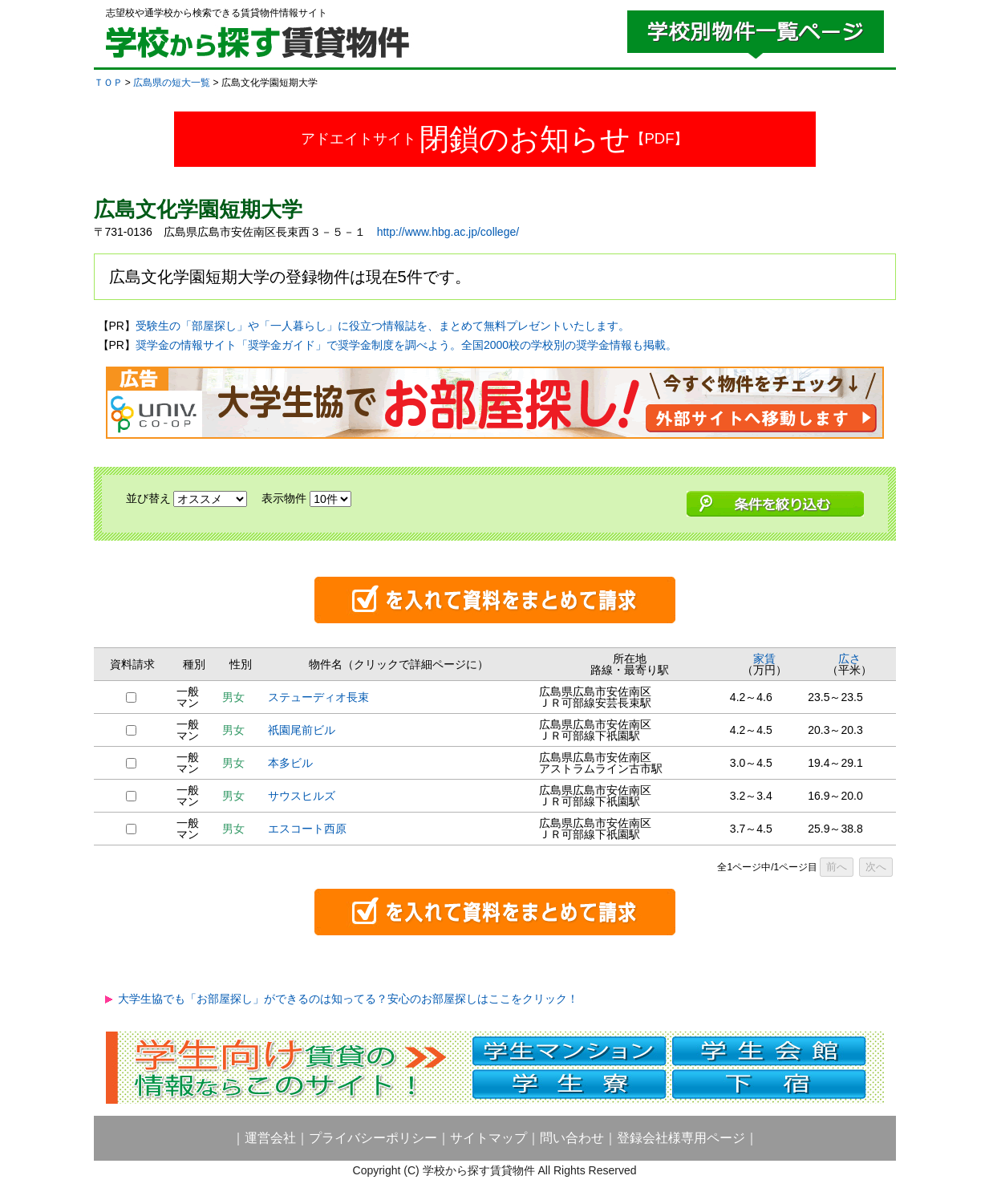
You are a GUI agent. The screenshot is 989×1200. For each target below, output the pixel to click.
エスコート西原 (307, 828)
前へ (836, 867)
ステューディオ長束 (318, 697)
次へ (875, 867)
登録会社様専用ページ (681, 1138)
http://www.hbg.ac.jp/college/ (448, 231)
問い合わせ (572, 1138)
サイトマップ (488, 1138)
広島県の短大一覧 (171, 82)
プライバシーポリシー (373, 1138)
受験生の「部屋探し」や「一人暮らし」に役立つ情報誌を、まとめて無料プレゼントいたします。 (383, 325)
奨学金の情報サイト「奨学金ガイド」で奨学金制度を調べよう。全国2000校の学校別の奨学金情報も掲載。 (406, 345)
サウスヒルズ (301, 795)
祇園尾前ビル (301, 730)
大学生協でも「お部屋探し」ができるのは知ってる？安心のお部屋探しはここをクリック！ (348, 998)
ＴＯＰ (108, 82)
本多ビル (290, 762)
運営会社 (270, 1138)
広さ (849, 658)
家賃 (764, 658)
